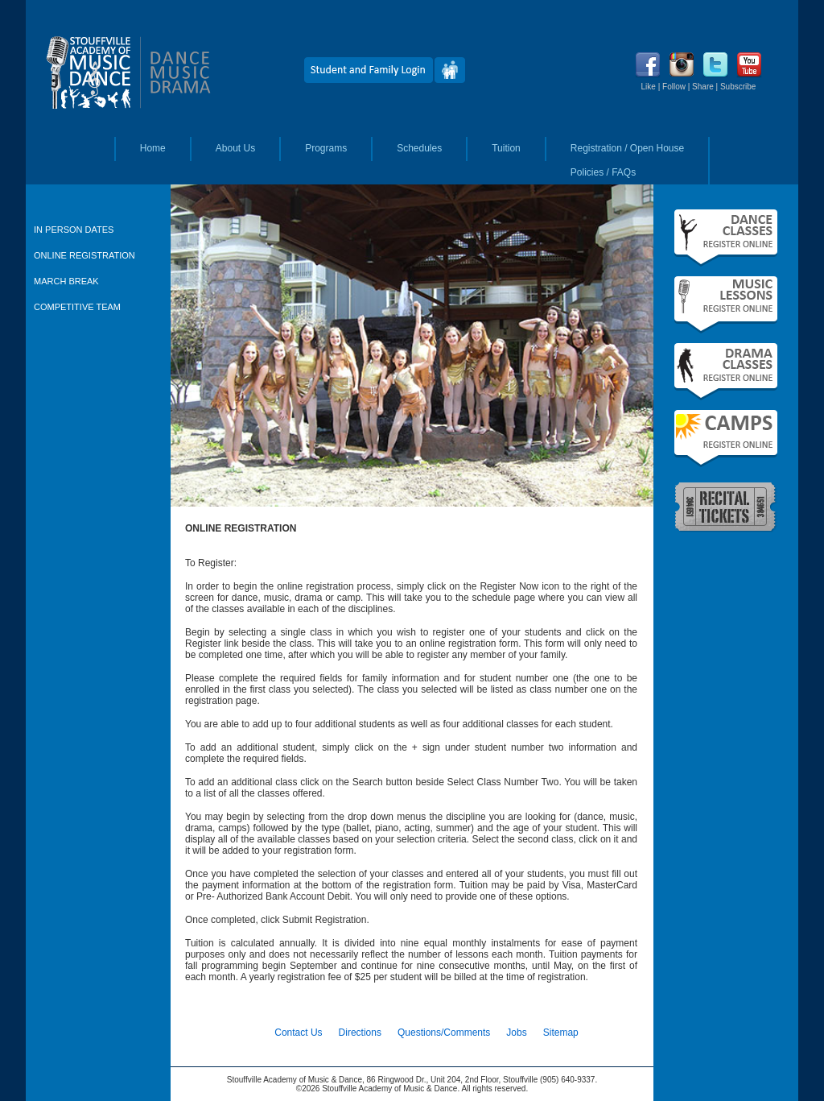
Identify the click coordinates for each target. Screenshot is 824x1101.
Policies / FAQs (603, 172)
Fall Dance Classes (726, 238)
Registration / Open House (627, 148)
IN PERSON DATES (73, 229)
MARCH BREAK (66, 281)
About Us (235, 148)
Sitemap (561, 1032)
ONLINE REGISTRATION (84, 255)
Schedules (419, 148)
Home (153, 148)
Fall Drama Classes (726, 371)
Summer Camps (726, 438)
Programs (326, 148)
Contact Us (298, 1032)
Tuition (506, 148)
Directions (360, 1032)
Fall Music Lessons (726, 304)
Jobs (516, 1032)
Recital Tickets (726, 506)
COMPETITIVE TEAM (77, 307)
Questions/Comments (444, 1032)
